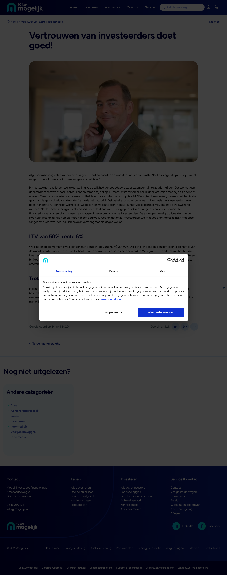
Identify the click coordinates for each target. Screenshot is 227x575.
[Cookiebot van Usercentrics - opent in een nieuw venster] (169, 260)
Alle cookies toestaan (160, 312)
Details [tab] (113, 271)
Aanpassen (113, 312)
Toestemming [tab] (64, 271)
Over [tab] (163, 271)
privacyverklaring (111, 299)
